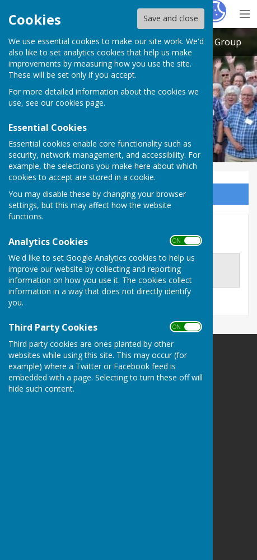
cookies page (79, 102)
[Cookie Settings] (215, 11)
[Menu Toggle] (244, 12)
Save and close (170, 18)
